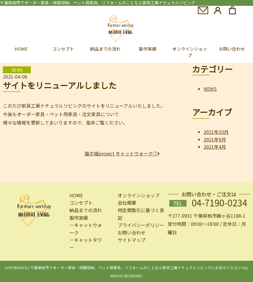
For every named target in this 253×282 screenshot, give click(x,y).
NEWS (210, 88)
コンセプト (63, 49)
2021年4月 (215, 146)
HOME (21, 49)
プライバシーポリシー (141, 224)
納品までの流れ (105, 49)
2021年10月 (216, 131)
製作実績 (147, 49)
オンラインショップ (189, 52)
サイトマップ (132, 239)
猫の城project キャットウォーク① (122, 153)
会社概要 (127, 202)
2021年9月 (215, 139)
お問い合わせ (132, 232)
